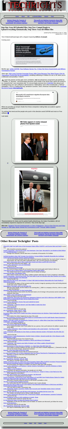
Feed (52, 16)
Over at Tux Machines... (10, 307)
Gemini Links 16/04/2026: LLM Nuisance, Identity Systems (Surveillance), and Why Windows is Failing (32, 366)
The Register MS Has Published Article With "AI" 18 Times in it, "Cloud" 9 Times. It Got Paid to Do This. (32, 371)
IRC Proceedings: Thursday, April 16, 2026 (15, 359)
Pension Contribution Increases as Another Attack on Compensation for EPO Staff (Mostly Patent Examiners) (34, 317)
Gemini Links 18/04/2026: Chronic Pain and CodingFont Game (21, 302)
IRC (28, 16)
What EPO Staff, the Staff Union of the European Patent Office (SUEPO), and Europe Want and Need (32, 246)
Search (46, 16)
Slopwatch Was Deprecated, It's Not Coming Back (17, 290)
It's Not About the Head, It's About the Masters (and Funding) (20, 400)
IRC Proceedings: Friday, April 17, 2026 (14, 310)
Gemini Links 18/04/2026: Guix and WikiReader (17, 264)
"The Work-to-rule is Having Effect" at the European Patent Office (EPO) (23, 270)
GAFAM (50, 83)
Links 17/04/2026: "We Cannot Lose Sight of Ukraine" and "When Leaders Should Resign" (29, 343)
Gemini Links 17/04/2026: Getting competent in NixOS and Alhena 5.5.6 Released (26, 340)
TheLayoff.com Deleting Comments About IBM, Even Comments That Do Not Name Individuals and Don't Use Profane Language (48, 22)
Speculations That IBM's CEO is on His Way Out (17, 286)
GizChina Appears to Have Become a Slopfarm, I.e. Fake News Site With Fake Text (27, 346)
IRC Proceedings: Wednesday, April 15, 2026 (16, 406)
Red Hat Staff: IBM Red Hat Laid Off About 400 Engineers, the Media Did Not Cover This (28, 391)
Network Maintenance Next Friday (13, 267)
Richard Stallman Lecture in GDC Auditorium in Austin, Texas (20, 397)
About (23, 16)
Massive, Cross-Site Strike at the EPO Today (16, 350)
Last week (5, 116)
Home (17, 16)
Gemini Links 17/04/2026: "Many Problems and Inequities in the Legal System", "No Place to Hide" (31, 329)
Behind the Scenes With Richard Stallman (15, 324)
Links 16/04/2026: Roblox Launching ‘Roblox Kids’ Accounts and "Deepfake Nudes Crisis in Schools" (32, 388)
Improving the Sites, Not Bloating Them (14, 273)
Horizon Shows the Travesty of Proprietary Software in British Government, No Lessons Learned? (16, 22)
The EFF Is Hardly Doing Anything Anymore (15, 381)
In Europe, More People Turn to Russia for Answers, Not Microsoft (22, 374)
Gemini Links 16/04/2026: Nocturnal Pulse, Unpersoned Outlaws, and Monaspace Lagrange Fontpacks (32, 394)
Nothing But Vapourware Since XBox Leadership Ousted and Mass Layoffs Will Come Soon (29, 262)
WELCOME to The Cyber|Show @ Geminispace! (17, 294)
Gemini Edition (38, 16)
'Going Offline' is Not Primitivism (12, 369)
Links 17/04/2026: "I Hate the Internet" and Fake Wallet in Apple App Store (24, 304)
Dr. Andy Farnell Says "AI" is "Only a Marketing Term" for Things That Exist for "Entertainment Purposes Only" (34, 353)
